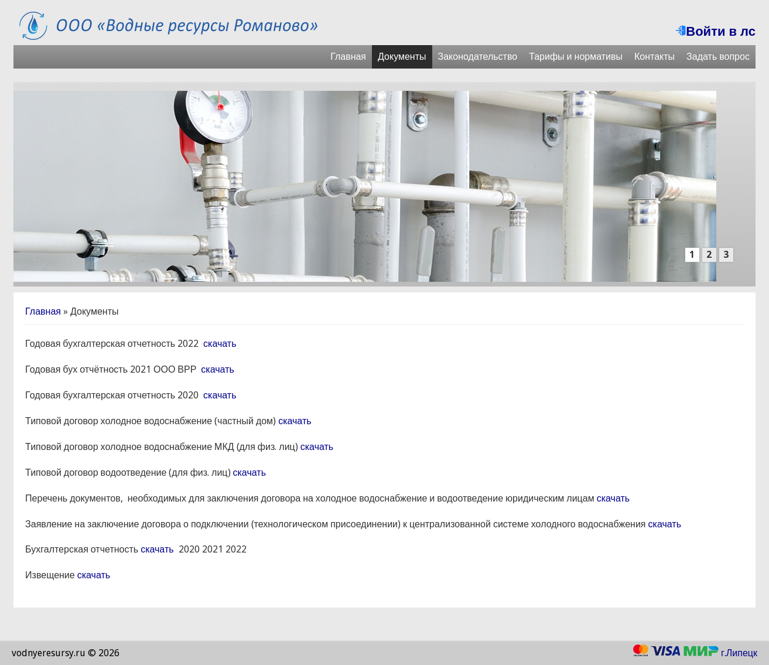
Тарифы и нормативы (576, 56)
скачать (219, 343)
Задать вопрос (718, 56)
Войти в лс (716, 31)
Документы (402, 56)
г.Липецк (739, 653)
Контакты (654, 56)
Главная (348, 56)
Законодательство (478, 56)
